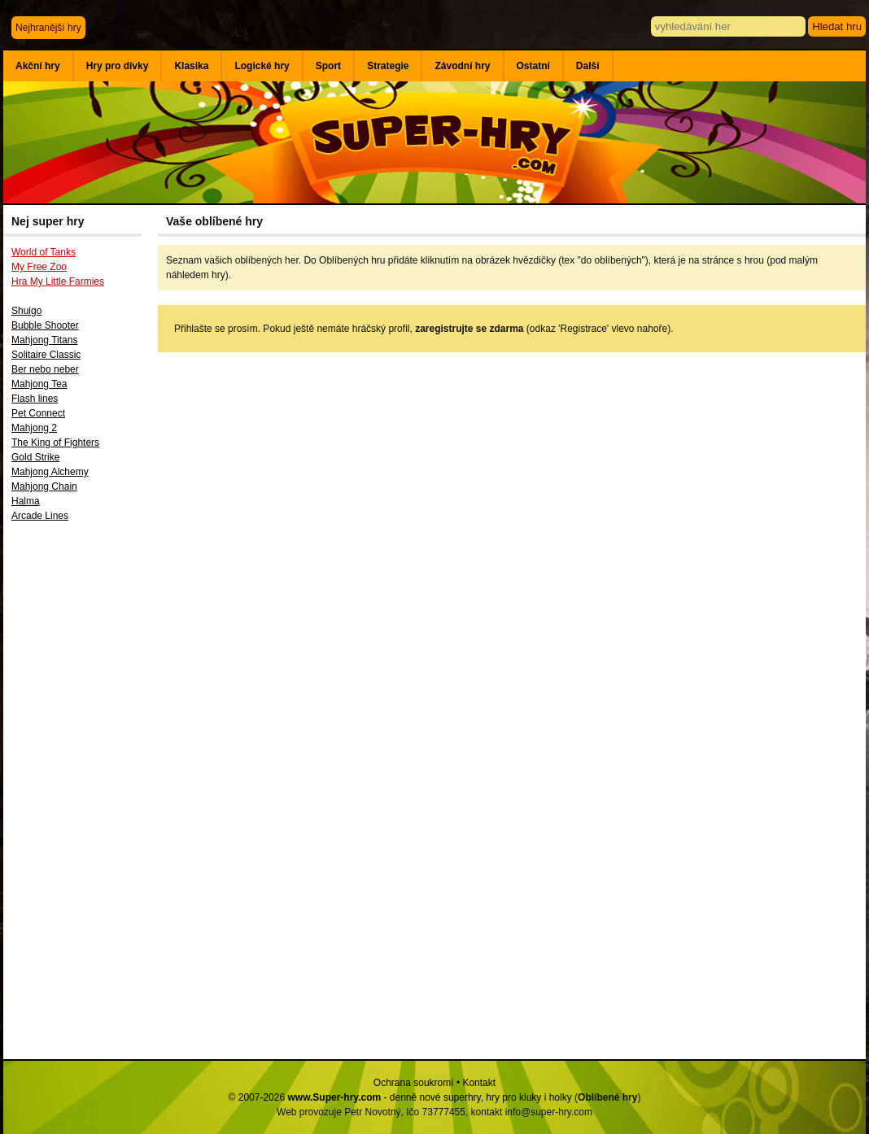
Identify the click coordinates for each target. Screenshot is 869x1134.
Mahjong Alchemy (50, 472)
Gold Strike (35, 457)
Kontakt (479, 1082)
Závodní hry (462, 66)
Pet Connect (38, 413)
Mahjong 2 (34, 428)
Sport (328, 66)
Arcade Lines (39, 515)
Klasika (191, 66)
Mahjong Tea (39, 384)
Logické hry (261, 66)
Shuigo (26, 310)
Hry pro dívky (117, 66)
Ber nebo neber (45, 369)
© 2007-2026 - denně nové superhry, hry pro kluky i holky (400, 1097)
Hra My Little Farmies (57, 281)
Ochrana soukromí (413, 1082)
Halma (25, 501)
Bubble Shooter (45, 325)
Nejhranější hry (48, 27)
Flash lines (34, 398)
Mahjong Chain (44, 486)
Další (588, 66)
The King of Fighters (55, 442)
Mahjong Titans (44, 340)
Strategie (387, 66)
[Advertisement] (80, 796)
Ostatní (533, 66)
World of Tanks (43, 252)
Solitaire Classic (46, 354)
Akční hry (37, 66)
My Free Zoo (39, 267)
